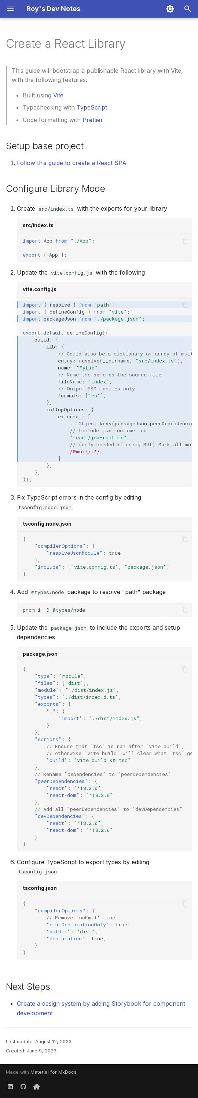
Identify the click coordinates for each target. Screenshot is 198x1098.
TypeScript (92, 107)
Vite (58, 95)
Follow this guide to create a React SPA (71, 163)
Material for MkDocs (53, 1072)
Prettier (92, 120)
